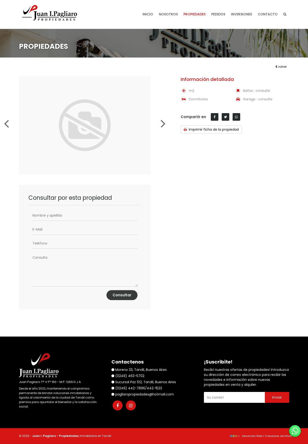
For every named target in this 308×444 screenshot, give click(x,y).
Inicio (148, 14)
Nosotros (168, 14)
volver (281, 67)
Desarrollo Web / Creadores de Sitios (261, 436)
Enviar (277, 397)
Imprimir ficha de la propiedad (211, 129)
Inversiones (241, 14)
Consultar (122, 295)
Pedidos (218, 14)
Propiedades (195, 14)
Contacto (268, 14)
